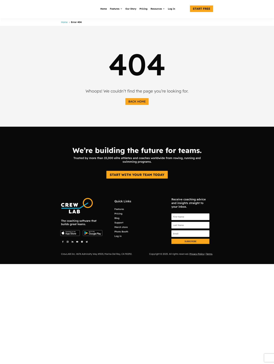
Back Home (137, 101)
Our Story (130, 8)
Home (103, 8)
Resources (156, 8)
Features (114, 8)
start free (201, 8)
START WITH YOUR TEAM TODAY (137, 175)
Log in (171, 8)
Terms (209, 254)
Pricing (143, 8)
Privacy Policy (196, 254)
